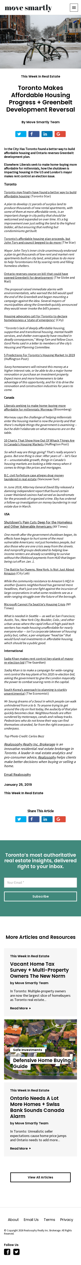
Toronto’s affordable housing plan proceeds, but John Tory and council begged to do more (37, 240)
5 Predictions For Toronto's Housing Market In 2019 (39, 355)
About (16, 1219)
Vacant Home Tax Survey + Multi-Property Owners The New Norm (39, 970)
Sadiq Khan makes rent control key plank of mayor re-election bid (38, 660)
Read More (20, 1008)
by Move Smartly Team (29, 983)
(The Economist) (35, 691)
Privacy (66, 1219)
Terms (52, 1219)
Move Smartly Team (43, 122)
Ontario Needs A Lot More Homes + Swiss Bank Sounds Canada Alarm (37, 1107)
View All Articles (40, 1177)
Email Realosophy (17, 774)
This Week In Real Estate (40, 76)
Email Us (34, 1219)
